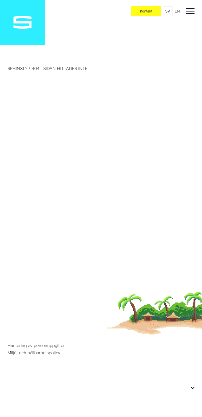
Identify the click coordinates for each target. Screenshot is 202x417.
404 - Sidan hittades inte (60, 68)
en (177, 11)
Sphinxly (18, 68)
